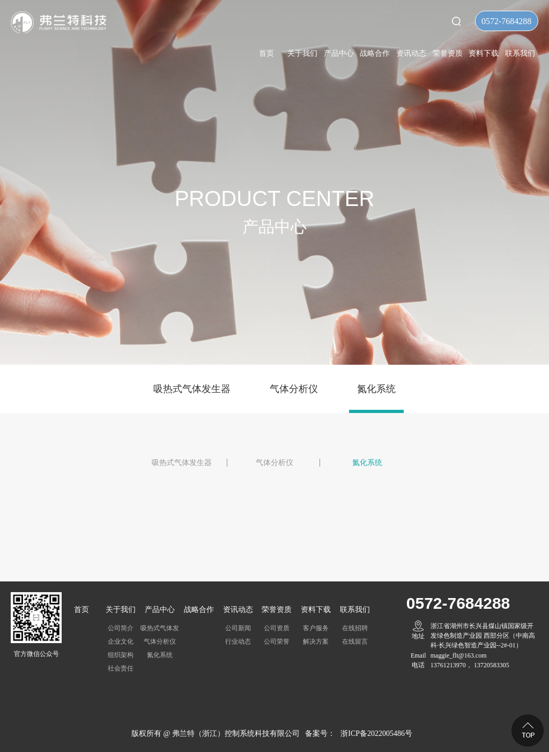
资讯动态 (411, 53)
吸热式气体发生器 (192, 389)
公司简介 (120, 628)
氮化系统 (376, 389)
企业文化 (120, 641)
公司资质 (277, 628)
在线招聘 (355, 628)
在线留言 (355, 641)
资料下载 (484, 53)
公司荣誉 (277, 641)
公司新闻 (238, 628)
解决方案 (316, 641)
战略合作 (375, 53)
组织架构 (120, 655)
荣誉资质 (448, 53)
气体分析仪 (294, 389)
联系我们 (520, 53)
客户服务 (316, 628)
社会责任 (120, 668)
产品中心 (339, 53)
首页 (266, 53)
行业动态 (238, 641)
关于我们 (302, 53)
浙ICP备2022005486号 (376, 733)
